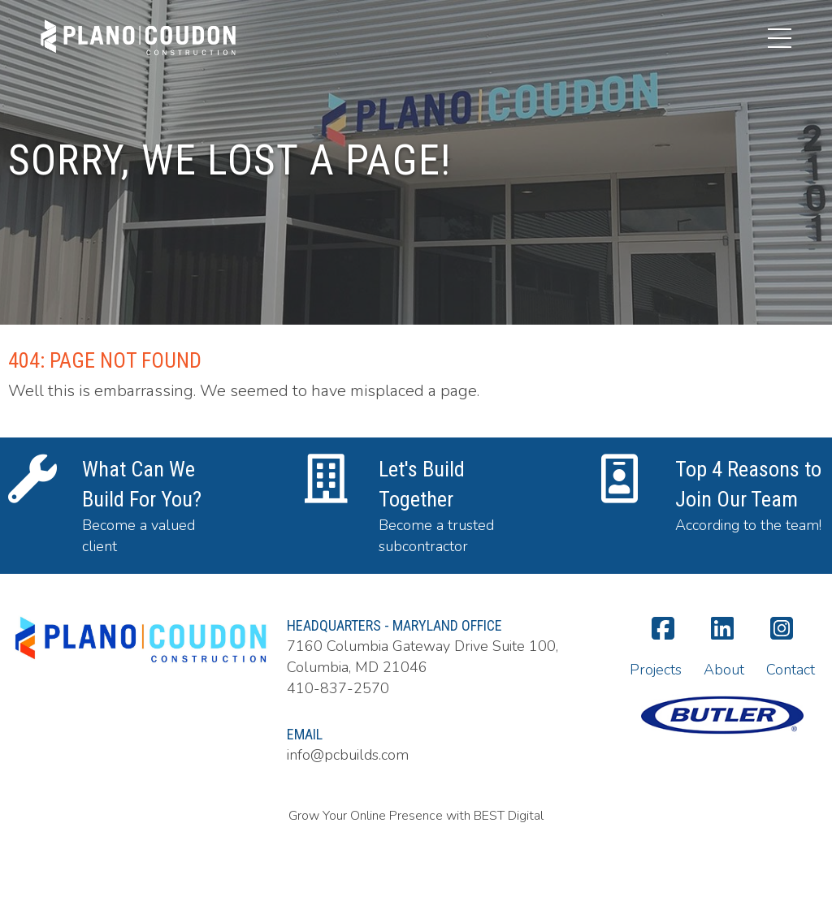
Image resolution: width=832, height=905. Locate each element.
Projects (656, 669)
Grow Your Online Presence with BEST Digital (416, 816)
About (724, 669)
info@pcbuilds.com (348, 755)
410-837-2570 (338, 688)
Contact (790, 669)
